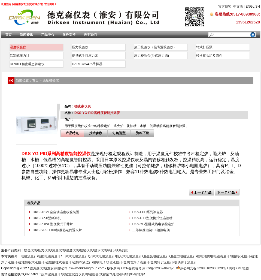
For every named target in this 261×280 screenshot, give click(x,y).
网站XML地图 (239, 268)
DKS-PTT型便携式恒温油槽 (152, 218)
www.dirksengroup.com (87, 268)
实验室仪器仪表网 (75, 274)
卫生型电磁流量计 (183, 256)
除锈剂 (125, 274)
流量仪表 (58, 250)
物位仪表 (30, 250)
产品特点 (72, 133)
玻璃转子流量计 (185, 262)
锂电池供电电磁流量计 (213, 256)
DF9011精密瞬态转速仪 (27, 64)
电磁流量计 (29, 256)
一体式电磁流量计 (75, 256)
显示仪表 (100, 250)
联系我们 (121, 250)
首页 (8, 35)
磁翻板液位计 (240, 256)
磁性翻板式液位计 (31, 262)
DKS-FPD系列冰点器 (147, 212)
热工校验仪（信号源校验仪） (155, 47)
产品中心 (47, 35)
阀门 (111, 250)
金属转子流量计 (161, 262)
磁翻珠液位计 (82, 262)
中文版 (238, 6)
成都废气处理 (109, 274)
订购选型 (119, 133)
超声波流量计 (51, 274)
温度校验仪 (18, 47)
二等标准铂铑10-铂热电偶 (151, 230)
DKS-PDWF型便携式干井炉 (53, 224)
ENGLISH (252, 6)
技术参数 (95, 133)
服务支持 (68, 35)
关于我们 (90, 35)
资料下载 (142, 133)
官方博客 (224, 6)
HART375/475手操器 (87, 64)
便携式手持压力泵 (85, 56)
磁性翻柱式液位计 (58, 262)
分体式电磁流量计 (102, 256)
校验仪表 (86, 250)
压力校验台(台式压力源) (151, 56)
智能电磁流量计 (49, 256)
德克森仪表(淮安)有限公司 (49, 268)
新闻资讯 (26, 35)
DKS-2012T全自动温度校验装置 (56, 212)
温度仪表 (72, 250)
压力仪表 (44, 250)
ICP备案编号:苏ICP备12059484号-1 (149, 268)
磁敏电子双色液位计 (107, 262)
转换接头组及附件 (209, 56)
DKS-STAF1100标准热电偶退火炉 (57, 230)
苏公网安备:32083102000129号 (203, 268)
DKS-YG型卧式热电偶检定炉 (153, 224)
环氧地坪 (137, 274)
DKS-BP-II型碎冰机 (47, 218)
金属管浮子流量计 (136, 262)
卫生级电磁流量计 (156, 256)
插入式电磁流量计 (129, 256)
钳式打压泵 (204, 47)
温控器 (94, 274)
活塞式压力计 (19, 56)
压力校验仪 (80, 47)
